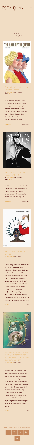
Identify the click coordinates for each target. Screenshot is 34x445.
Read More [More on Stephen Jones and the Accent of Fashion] (8, 201)
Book (10, 94)
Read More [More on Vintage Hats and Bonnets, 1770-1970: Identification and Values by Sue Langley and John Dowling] (8, 411)
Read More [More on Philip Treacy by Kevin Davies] (8, 305)
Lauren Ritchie (10, 92)
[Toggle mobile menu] (31, 7)
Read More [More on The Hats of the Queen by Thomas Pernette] (8, 124)
